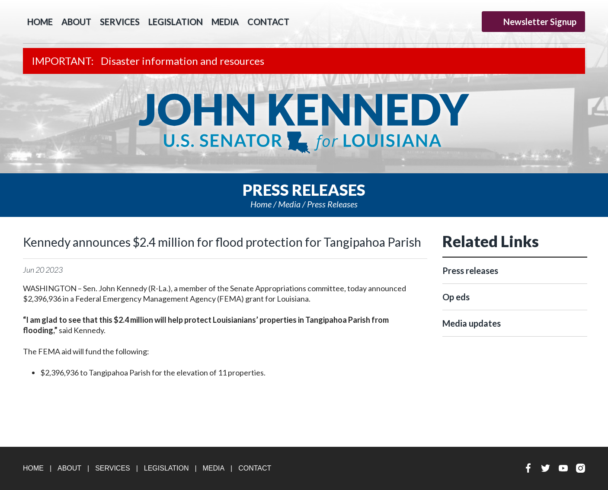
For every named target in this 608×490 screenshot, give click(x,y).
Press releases (332, 204)
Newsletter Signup (533, 21)
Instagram (468, 21)
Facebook (417, 21)
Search (307, 21)
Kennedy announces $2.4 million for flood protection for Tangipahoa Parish (222, 242)
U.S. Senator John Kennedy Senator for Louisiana (304, 123)
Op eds (456, 297)
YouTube (451, 21)
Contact (268, 21)
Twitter (434, 21)
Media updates (471, 323)
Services (120, 21)
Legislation (175, 21)
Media (225, 21)
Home (261, 204)
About (76, 21)
